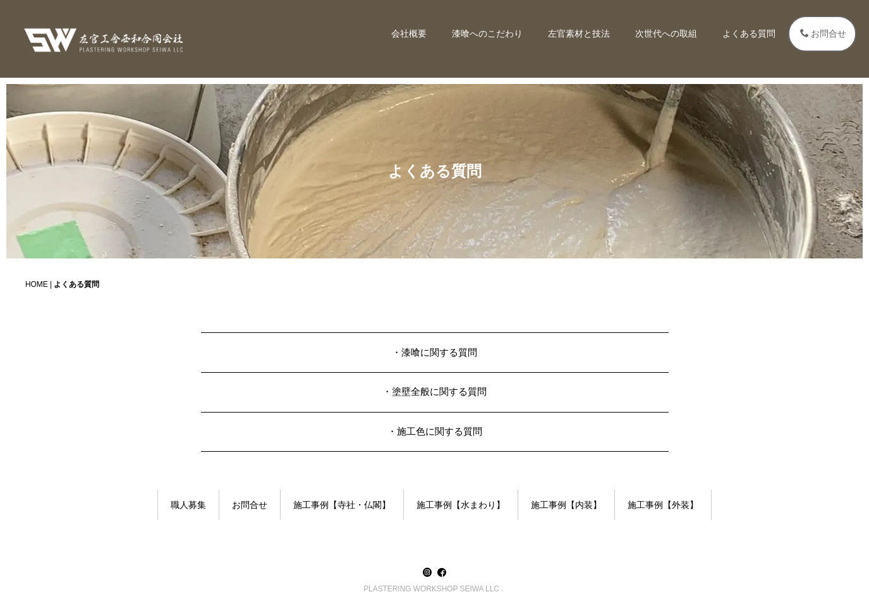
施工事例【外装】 (663, 505)
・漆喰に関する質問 (434, 352)
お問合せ (823, 33)
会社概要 (409, 33)
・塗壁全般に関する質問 (434, 391)
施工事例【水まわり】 (460, 505)
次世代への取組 (666, 33)
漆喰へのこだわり (487, 33)
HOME (36, 284)
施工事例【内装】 (566, 505)
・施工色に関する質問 (434, 431)
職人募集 (188, 505)
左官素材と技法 (579, 33)
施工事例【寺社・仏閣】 (342, 505)
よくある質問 (748, 33)
